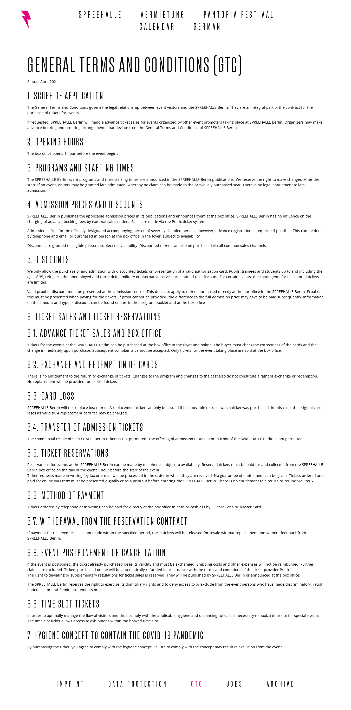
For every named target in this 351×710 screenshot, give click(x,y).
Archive (281, 683)
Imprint (70, 683)
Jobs (235, 683)
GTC (197, 683)
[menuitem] (207, 25)
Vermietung (163, 13)
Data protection (138, 683)
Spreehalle (100, 13)
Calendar (158, 25)
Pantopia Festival (239, 13)
